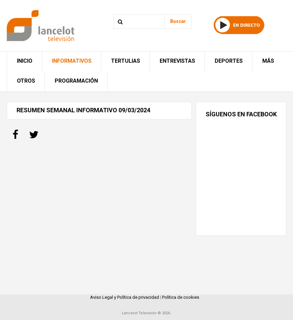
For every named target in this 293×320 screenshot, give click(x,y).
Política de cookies (180, 297)
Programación (76, 81)
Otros (26, 81)
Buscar (178, 21)
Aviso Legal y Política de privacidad (124, 297)
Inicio (24, 61)
